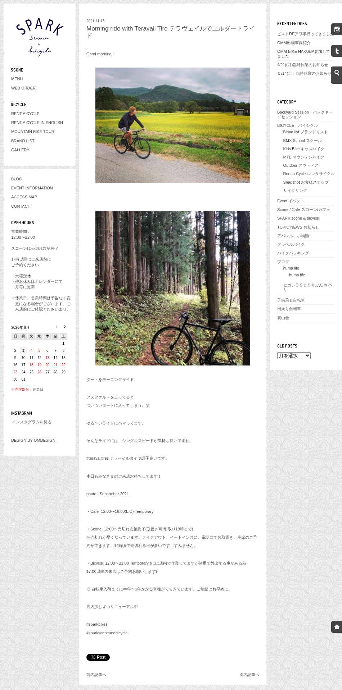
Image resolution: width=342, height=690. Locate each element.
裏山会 (283, 318)
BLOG (16, 179)
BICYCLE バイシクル (297, 125)
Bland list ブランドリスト (305, 132)
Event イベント (290, 201)
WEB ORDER (23, 88)
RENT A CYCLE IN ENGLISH (37, 122)
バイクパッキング (293, 253)
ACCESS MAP (24, 197)
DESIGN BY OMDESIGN (33, 440)
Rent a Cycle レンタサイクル (309, 173)
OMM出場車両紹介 (294, 43)
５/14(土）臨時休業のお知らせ (304, 73)
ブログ (283, 261)
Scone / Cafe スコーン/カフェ (303, 209)
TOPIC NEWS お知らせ (298, 227)
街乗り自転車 (289, 309)
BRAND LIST (23, 141)
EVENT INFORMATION (32, 188)
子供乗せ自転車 (291, 300)
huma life (291, 268)
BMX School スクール (302, 140)
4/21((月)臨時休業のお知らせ (302, 65)
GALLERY (20, 150)
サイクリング (295, 190)
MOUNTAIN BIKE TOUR (32, 131)
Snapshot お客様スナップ (306, 182)
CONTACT (20, 206)
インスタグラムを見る (31, 422)
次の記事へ (249, 674)
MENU (17, 79)
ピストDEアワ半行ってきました (305, 34)
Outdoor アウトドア (301, 165)
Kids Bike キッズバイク (304, 149)
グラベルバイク (291, 244)
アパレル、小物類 (293, 236)
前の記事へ (96, 674)
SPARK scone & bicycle (298, 218)
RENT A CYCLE (25, 113)
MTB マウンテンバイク (303, 157)
